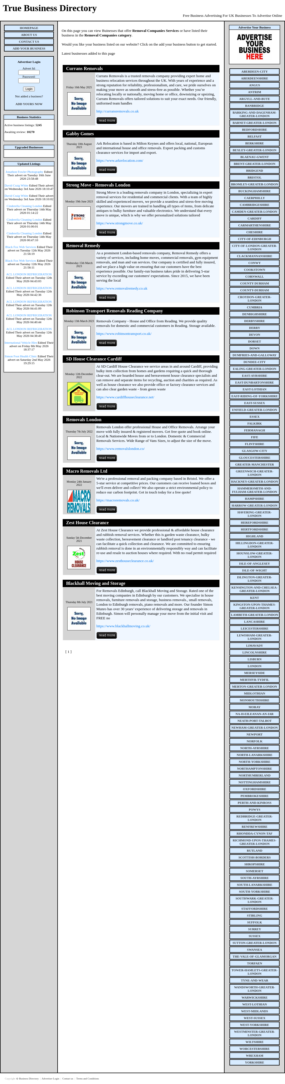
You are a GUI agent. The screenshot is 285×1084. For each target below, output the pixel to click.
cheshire (254, 232)
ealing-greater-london (254, 368)
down (254, 348)
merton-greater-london (254, 686)
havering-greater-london (254, 514)
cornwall (254, 276)
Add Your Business (29, 48)
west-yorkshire (254, 1024)
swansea (254, 949)
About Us (29, 34)
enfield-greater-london (254, 409)
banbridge (254, 105)
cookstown (254, 269)
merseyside (254, 673)
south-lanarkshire (254, 884)
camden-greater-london (254, 211)
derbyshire (254, 321)
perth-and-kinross (254, 802)
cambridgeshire (254, 204)
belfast (255, 136)
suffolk (254, 922)
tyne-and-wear (254, 980)
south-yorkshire (254, 891)
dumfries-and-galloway (254, 355)
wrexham (254, 1055)
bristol (255, 177)
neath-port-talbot (254, 720)
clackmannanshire (254, 256)
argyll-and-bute (254, 99)
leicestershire (254, 628)
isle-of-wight (254, 570)
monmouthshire (254, 700)
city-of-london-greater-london (254, 247)
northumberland (254, 775)
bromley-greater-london (254, 184)
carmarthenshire (254, 225)
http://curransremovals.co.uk (117, 111)
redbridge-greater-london (254, 818)
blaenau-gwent (254, 157)
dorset (254, 341)
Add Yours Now (28, 104)
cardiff (254, 218)
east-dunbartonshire (254, 382)
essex (255, 416)
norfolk (254, 741)
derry (254, 327)
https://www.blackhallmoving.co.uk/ (123, 626)
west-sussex (254, 1018)
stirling (254, 915)
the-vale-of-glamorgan (254, 956)
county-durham (254, 290)
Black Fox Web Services (20, 247)
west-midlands (254, 1011)
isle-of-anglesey (254, 563)
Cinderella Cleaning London (24, 206)
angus (254, 85)
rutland (254, 850)
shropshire (254, 864)
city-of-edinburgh (254, 239)
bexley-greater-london (254, 150)
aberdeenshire (254, 78)
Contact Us (29, 41)
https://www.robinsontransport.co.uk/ (124, 333)
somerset (254, 871)
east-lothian (254, 389)
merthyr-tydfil (254, 679)
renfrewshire (254, 826)
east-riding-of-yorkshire (254, 396)
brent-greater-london (254, 163)
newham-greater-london (254, 727)
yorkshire (254, 1062)
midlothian (254, 693)
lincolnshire (254, 652)
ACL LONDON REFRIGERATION (29, 274)
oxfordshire (254, 789)
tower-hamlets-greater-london (254, 971)
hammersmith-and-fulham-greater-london (254, 490)
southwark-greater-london (254, 900)
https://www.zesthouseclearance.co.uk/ (125, 561)
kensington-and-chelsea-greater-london (254, 589)
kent (254, 597)
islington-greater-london (254, 578)
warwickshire (255, 997)
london (254, 666)
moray (254, 707)
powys (254, 809)
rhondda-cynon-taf (254, 833)
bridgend (254, 170)
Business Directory (29, 1078)
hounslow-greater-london (255, 555)
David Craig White (16, 185)
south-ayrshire (255, 878)
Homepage (29, 28)
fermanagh (254, 430)
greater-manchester (254, 464)
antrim (254, 92)
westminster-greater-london (254, 1033)
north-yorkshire (254, 761)
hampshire (254, 498)
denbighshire (254, 314)
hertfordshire (254, 529)
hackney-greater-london (254, 481)
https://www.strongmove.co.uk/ (119, 223)
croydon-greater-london (254, 298)
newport (254, 734)
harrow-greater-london (255, 505)
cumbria (254, 307)
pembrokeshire (254, 796)
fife (254, 437)
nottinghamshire (255, 782)
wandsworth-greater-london (254, 988)
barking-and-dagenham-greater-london (254, 114)
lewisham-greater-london (254, 637)
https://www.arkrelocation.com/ (119, 160)
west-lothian (254, 1004)
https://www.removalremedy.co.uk (121, 288)
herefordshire (254, 522)
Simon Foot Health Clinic (21, 356)
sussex (254, 936)
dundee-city (254, 362)
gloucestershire (254, 457)
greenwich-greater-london (254, 473)
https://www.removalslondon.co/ (120, 448)
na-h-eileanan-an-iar (255, 714)
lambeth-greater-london (254, 614)
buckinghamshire (254, 191)
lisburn (255, 659)
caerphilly (254, 198)
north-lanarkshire (254, 755)
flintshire (254, 444)
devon (254, 334)
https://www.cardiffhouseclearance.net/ (125, 397)
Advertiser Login (51, 1078)
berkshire (254, 143)
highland (254, 536)
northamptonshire (254, 768)
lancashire (254, 621)
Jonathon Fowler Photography (25, 171)
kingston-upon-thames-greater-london (254, 606)
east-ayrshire (254, 375)
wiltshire (255, 1042)
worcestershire (254, 1048)
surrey (254, 929)
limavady (254, 645)
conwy (255, 263)
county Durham (254, 283)
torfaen (254, 963)
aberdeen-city (254, 71)
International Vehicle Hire (21, 342)
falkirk (254, 423)
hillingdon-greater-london (254, 544)
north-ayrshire (254, 748)
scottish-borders (255, 857)
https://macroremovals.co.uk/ (118, 500)
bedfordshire (254, 129)
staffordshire (254, 908)
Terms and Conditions (87, 1078)
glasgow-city (254, 450)
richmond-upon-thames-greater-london (254, 842)
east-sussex (254, 403)
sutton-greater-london (254, 942)
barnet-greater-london (254, 122)
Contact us (68, 1078)
